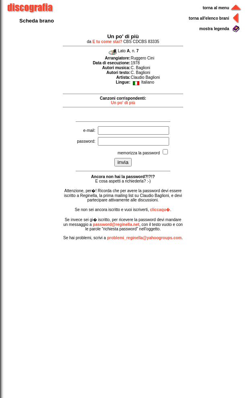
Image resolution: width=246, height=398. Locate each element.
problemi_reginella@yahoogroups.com (144, 238)
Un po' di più (123, 103)
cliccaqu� (160, 209)
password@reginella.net (116, 224)
